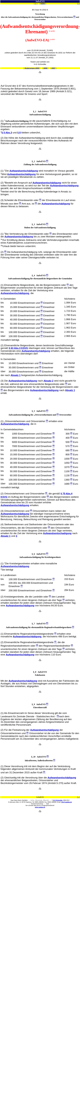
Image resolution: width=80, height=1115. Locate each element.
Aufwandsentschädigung (23, 170)
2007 (53, 68)
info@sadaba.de (66, 802)
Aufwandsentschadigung (57, 533)
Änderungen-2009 (32, 68)
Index (43, 3)
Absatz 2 (48, 380)
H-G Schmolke (58, 800)
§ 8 (19, 132)
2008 (45, 68)
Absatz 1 (16, 375)
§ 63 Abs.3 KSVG (18, 348)
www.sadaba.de (40, 807)
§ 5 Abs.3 (7, 132)
